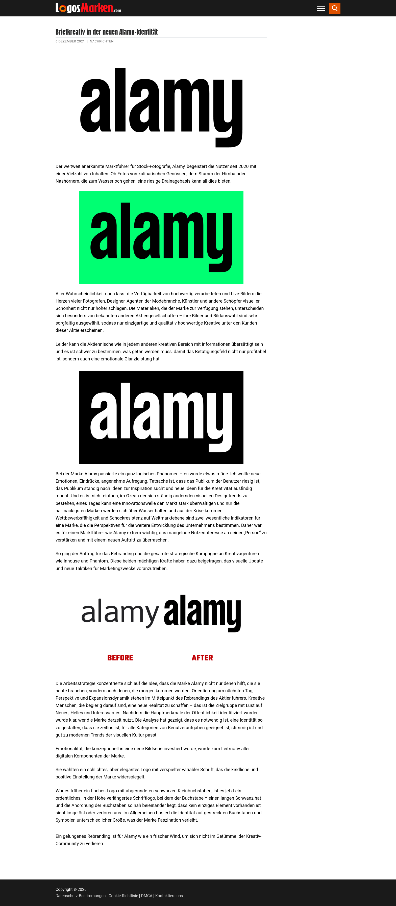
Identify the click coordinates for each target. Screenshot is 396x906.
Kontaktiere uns (169, 895)
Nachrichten (102, 41)
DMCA (147, 895)
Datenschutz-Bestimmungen (81, 895)
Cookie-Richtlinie (123, 895)
